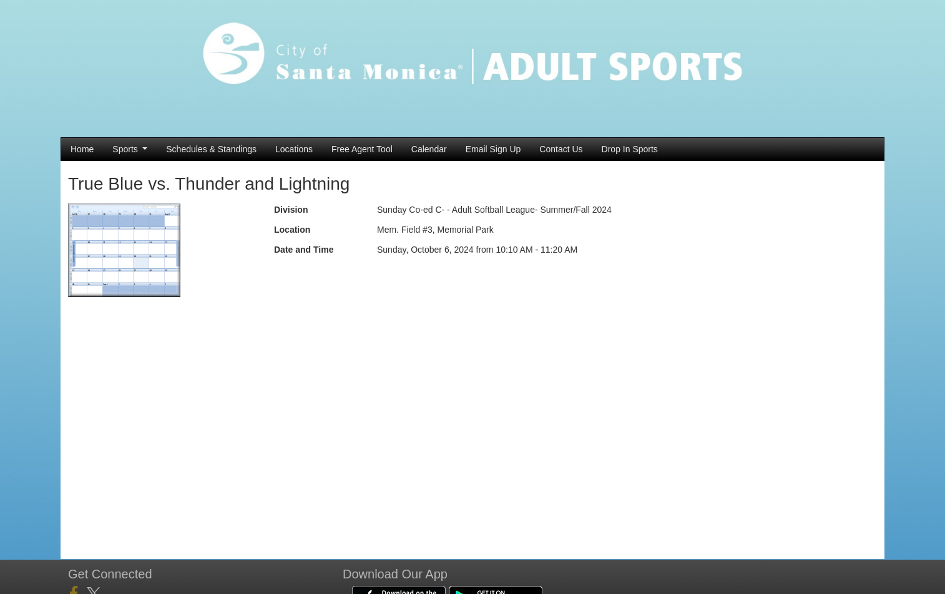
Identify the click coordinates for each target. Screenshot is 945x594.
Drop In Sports (630, 149)
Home (82, 149)
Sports (129, 149)
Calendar (429, 149)
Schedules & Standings (211, 149)
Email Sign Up (493, 149)
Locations (294, 149)
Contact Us (560, 149)
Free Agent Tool (362, 149)
